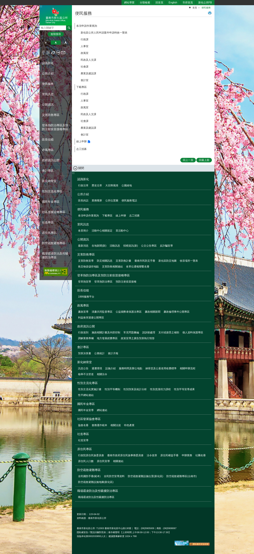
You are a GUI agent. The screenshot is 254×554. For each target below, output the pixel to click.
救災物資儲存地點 (88, 266)
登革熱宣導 (84, 281)
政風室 (84, 53)
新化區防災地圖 (167, 260)
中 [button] (56, 42)
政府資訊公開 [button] (50, 160)
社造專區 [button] (48, 222)
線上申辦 (81, 141)
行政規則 (83, 332)
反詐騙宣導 (166, 245)
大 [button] (66, 42)
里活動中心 (122, 230)
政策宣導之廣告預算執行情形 (138, 338)
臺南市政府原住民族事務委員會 (125, 455)
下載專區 (81, 87)
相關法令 (102, 374)
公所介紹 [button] (48, 73)
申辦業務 (187, 455)
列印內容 (210, 13)
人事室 (84, 46)
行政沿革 (83, 185)
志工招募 (81, 149)
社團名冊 (200, 455)
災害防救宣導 (86, 260)
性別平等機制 (112, 389)
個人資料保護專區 (192, 332)
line (58, 53)
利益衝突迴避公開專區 (91, 317)
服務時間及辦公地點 (130, 368)
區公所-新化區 (56, 15)
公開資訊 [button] (48, 104)
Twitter (53, 53)
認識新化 (83, 179)
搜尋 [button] (69, 27)
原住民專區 (84, 449)
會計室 (84, 80)
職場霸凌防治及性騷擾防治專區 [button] (55, 255)
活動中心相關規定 (102, 230)
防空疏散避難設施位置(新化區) (145, 476)
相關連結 (118, 461)
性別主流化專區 (87, 383)
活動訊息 (115, 245)
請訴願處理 (148, 332)
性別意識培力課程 (160, 389)
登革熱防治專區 (103, 281)
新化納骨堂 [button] (49, 181)
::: (41, 6)
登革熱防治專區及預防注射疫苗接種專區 (103, 275)
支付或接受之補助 (168, 332)
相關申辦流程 (187, 368)
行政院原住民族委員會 (91, 455)
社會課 (84, 66)
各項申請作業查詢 (86, 25)
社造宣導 (83, 440)
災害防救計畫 (123, 260)
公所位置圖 (111, 200)
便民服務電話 (129, 200)
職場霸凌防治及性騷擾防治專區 (97, 490)
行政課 (84, 39)
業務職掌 (97, 200)
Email (63, 53)
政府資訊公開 (86, 326)
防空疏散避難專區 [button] (53, 243)
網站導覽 (129, 2)
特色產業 (129, 425)
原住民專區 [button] (49, 232)
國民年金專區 (86, 404)
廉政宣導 (83, 311)
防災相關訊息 (104, 260)
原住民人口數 (86, 461)
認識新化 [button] (48, 63)
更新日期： (82, 514)
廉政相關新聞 (152, 311)
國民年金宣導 (86, 410)
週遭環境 (97, 368)
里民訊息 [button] (48, 94)
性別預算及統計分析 (135, 389)
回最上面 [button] (204, 160)
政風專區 (83, 305)
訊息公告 (83, 368)
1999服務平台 (86, 296)
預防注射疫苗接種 (126, 281)
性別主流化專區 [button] (52, 191)
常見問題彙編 (131, 332)
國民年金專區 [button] (50, 201)
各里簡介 (83, 230)
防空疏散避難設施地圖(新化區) (96, 482)
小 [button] (46, 42)
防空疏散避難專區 (89, 470)
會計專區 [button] (48, 170)
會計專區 (83, 347)
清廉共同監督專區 (102, 311)
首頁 (194, 7)
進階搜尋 (56, 34)
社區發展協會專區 (89, 419)
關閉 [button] (81, 168)
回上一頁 (188, 160)
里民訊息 (83, 224)
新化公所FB (205, 2)
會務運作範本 (99, 425)
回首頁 (159, 2)
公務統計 (99, 353)
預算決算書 (84, 353)
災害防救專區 (86, 254)
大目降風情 (111, 185)
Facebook (43, 53)
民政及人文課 (88, 59)
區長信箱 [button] (48, 139)
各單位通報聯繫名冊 (137, 266)
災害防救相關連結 (112, 266)
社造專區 (83, 434)
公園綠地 (126, 185)
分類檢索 (145, 2)
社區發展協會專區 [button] (53, 212)
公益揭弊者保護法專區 (129, 311)
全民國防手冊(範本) (89, 476)
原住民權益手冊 (169, 455)
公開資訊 (83, 239)
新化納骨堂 (84, 362)
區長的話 (83, 200)
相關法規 (115, 425)
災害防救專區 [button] (50, 115)
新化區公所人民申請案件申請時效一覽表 (104, 32)
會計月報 (113, 353)
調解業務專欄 (86, 338)
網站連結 (102, 410)
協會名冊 (83, 425)
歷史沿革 (97, 185)
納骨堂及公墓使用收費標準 (161, 368)
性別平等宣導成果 (184, 389)
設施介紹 (110, 368)
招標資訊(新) (130, 245)
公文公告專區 (149, 245)
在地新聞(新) (99, 245)
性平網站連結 (86, 395)
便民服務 (206, 7)
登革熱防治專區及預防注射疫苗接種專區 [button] (55, 127)
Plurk (48, 53)
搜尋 (42, 27)
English (173, 2)
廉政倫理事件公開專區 (177, 311)
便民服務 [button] (48, 83)
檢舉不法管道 (86, 374)
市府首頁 (188, 2)
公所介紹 (83, 194)
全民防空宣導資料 (114, 476)
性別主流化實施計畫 (89, 389)
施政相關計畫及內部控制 (106, 332)
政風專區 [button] (48, 150)
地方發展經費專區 (107, 338)
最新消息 (83, 245)
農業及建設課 (88, 73)
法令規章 (152, 455)
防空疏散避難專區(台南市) (181, 476)
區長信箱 (83, 290)
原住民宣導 (103, 461)
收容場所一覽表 (189, 260)
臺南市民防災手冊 (144, 260)
